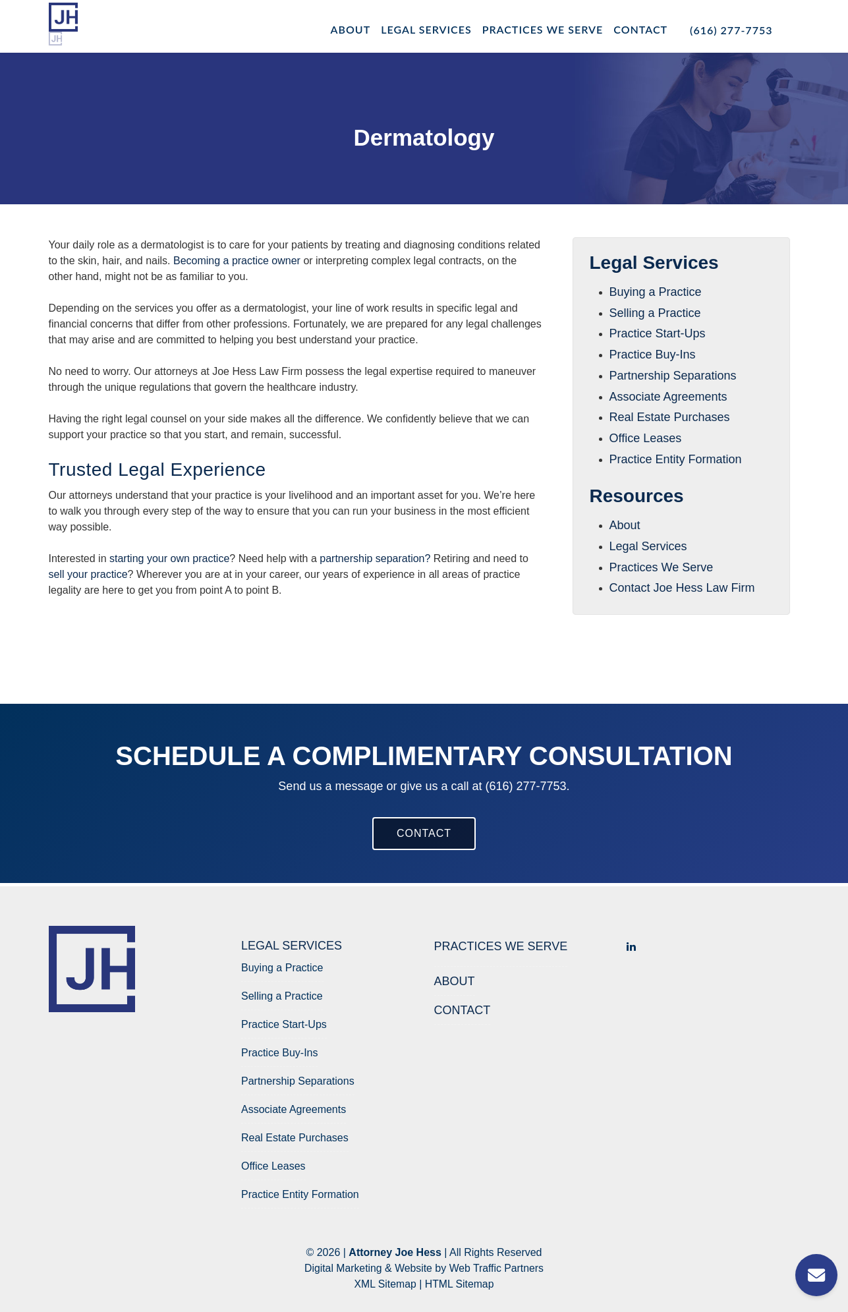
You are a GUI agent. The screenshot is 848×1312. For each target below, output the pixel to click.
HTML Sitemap (460, 1284)
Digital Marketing (342, 1268)
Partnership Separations (673, 375)
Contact (640, 29)
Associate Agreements (668, 396)
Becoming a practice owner (236, 260)
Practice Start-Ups (657, 333)
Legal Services (426, 29)
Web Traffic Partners (497, 1268)
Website (414, 1268)
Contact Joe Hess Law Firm (682, 587)
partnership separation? (375, 558)
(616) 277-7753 (731, 30)
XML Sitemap (384, 1284)
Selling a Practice (655, 313)
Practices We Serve (543, 29)
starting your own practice (169, 558)
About (351, 29)
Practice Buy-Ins (652, 354)
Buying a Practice (655, 292)
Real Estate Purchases (669, 417)
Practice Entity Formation (675, 459)
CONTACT (424, 833)
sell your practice (88, 574)
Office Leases (645, 438)
